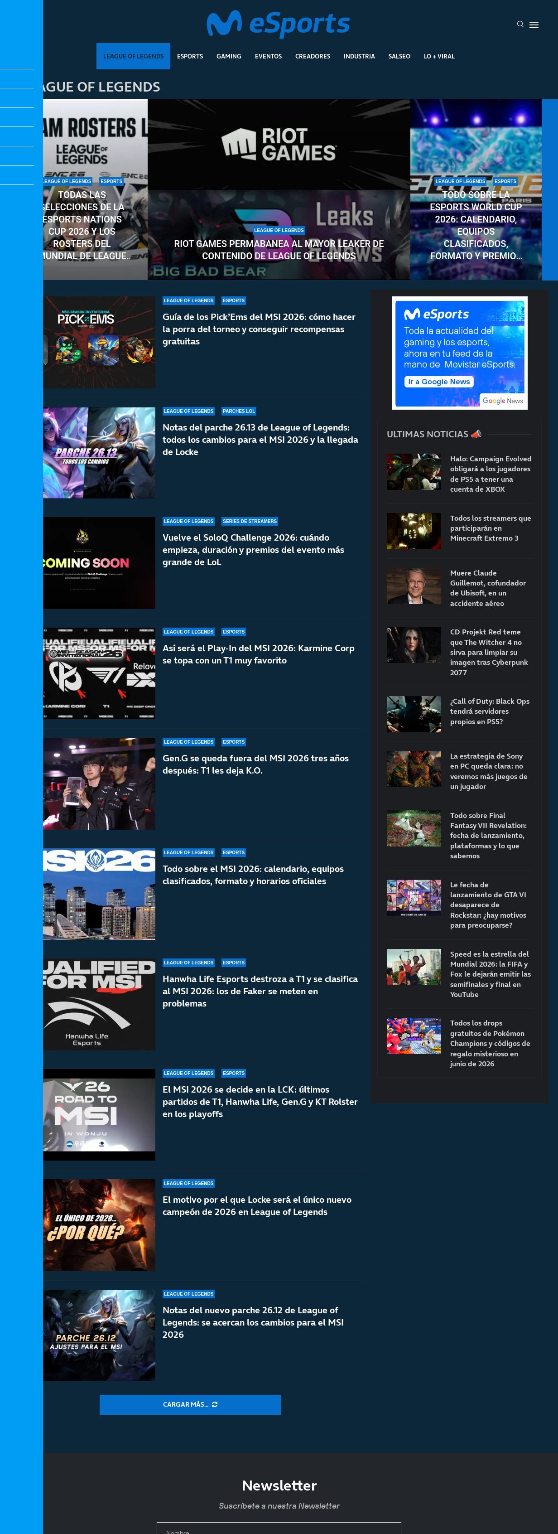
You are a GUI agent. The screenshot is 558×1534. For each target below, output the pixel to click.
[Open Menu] (534, 24)
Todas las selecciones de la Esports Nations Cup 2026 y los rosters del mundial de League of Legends (82, 225)
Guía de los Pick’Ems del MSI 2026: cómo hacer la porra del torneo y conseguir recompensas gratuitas (259, 329)
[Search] (520, 25)
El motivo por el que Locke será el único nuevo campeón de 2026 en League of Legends (257, 1205)
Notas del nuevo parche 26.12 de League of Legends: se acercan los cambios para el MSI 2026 (253, 1322)
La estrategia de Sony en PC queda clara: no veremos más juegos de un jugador (489, 771)
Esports (190, 56)
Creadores (312, 56)
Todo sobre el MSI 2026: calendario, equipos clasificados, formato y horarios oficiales (253, 874)
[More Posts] (190, 1405)
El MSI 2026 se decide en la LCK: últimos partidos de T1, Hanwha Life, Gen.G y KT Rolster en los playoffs (260, 1101)
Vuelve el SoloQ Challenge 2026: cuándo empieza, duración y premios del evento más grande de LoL (253, 549)
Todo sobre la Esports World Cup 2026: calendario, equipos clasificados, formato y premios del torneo (476, 225)
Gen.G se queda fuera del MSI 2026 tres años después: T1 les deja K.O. (256, 764)
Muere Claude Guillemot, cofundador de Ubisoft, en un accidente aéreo (488, 588)
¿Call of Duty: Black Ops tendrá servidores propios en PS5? (489, 711)
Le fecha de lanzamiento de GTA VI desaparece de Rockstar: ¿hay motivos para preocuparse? (488, 905)
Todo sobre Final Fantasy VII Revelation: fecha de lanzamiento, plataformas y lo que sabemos (488, 835)
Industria (359, 56)
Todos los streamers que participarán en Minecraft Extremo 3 (490, 528)
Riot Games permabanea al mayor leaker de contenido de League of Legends (279, 249)
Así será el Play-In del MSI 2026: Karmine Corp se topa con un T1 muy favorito (259, 654)
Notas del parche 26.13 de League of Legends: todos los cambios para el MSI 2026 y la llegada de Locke (260, 439)
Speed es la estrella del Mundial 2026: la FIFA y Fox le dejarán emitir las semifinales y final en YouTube (490, 974)
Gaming (228, 56)
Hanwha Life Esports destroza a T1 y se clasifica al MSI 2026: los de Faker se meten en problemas (260, 999)
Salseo (399, 56)
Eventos (268, 56)
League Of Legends (133, 56)
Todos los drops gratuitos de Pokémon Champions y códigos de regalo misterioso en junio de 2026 (490, 1043)
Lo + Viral (439, 56)
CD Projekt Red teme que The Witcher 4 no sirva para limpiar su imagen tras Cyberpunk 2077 (489, 652)
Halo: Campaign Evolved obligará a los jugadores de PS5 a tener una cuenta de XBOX (491, 474)
